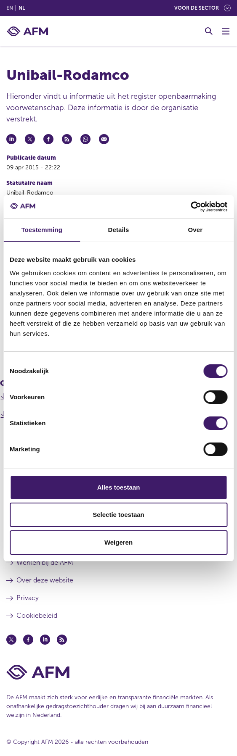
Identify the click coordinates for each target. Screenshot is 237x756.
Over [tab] (195, 229)
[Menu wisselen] (226, 31)
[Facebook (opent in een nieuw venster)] (28, 640)
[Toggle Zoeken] (209, 31)
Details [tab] (118, 229)
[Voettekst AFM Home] (118, 672)
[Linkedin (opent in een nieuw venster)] (45, 640)
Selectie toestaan (118, 514)
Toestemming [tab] (41, 229)
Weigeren (118, 542)
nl (22, 8)
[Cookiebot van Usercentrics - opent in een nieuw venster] (190, 206)
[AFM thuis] (27, 31)
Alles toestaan (118, 487)
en (9, 8)
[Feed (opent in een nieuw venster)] (62, 640)
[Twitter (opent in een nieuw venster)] (11, 640)
